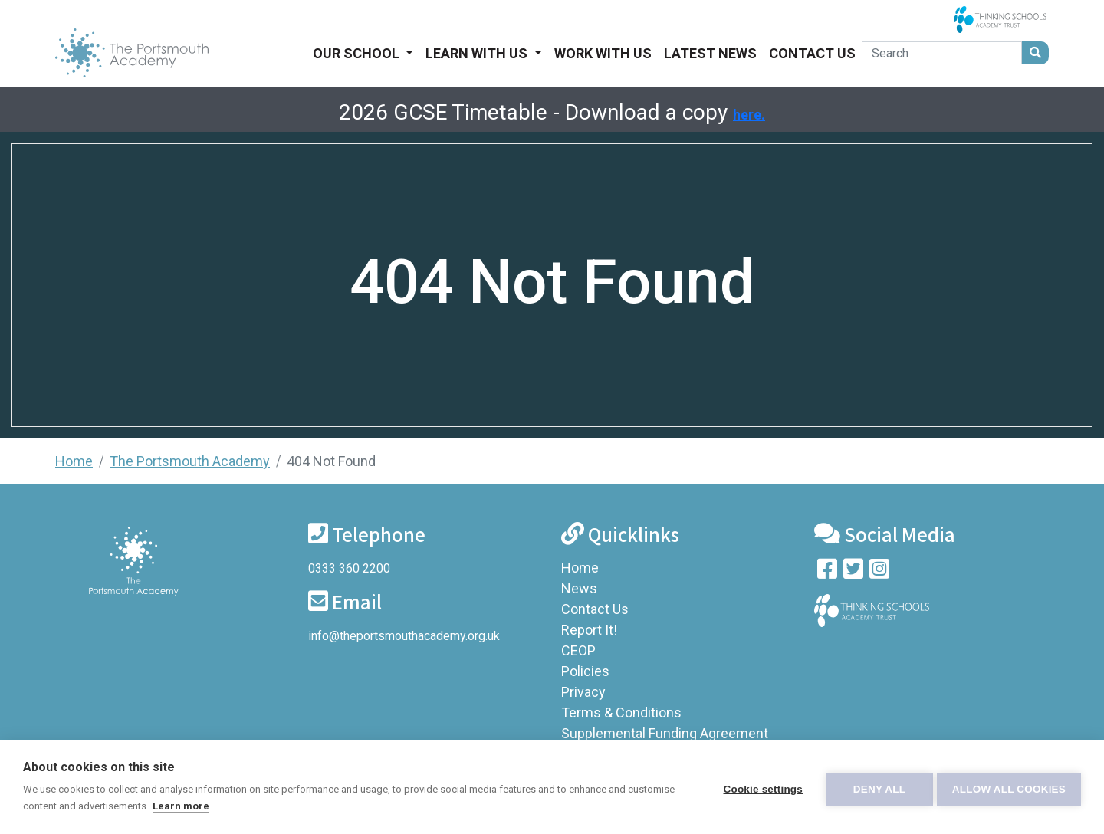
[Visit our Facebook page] (827, 572)
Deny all (875, 787)
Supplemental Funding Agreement (664, 733)
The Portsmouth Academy (190, 461)
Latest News (710, 53)
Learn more (230, 806)
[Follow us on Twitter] (853, 572)
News (579, 588)
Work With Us (603, 53)
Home (74, 461)
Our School (357, 53)
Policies (585, 671)
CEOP (578, 650)
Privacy (583, 692)
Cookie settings (759, 787)
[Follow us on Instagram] (879, 572)
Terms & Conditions (621, 712)
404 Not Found (331, 461)
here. (749, 115)
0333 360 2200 (349, 568)
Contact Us (812, 53)
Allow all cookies (1009, 787)
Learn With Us (478, 53)
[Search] (942, 52)
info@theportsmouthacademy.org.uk (404, 636)
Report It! (589, 630)
